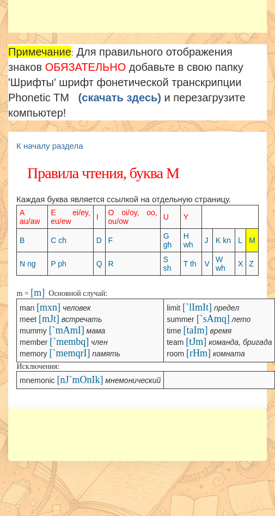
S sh (167, 263)
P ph (58, 263)
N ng (28, 263)
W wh (220, 263)
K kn (223, 240)
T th (190, 263)
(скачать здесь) (119, 98)
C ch (58, 240)
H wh (188, 240)
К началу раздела (49, 145)
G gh (167, 240)
